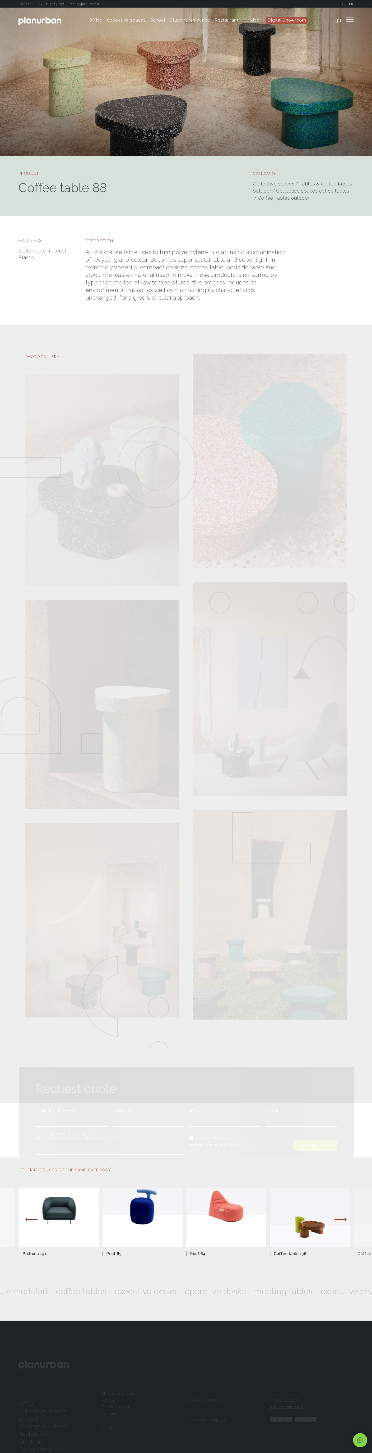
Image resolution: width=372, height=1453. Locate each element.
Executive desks (159, 1291)
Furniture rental (115, 1407)
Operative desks (228, 1291)
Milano (193, 1413)
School (28, 1418)
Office (27, 1403)
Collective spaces (273, 184)
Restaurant (33, 1434)
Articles (109, 1400)
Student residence (44, 1426)
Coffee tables (95, 1291)
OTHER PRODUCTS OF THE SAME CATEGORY (65, 1170)
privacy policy (232, 1138)
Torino (192, 1393)
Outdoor (30, 1441)
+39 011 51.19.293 (284, 1400)
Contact (278, 1393)
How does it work (118, 1393)
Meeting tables (297, 1291)
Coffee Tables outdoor (284, 198)
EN (351, 3)
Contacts (110, 1413)
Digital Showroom (43, 1449)
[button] (360, 1440)
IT (342, 3)
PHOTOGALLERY (42, 357)
